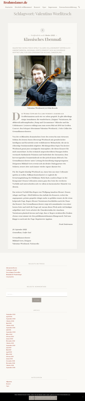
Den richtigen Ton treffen (13, 272)
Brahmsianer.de (15, 2)
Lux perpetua (10, 276)
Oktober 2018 (10, 365)
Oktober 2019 (10, 343)
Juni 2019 (8, 347)
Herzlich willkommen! (23, 7)
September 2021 (10, 327)
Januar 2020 (9, 338)
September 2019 (10, 345)
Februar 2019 (10, 356)
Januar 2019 (9, 358)
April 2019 (9, 352)
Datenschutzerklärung (68, 7)
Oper (44, 7)
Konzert (37, 7)
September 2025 (10, 314)
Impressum (52, 7)
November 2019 (10, 341)
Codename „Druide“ (11, 270)
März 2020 (9, 334)
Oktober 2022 (10, 321)
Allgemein (9, 381)
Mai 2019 (8, 350)
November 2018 (10, 363)
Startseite (9, 7)
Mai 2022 (8, 323)
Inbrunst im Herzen (11, 268)
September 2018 (10, 367)
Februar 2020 (10, 336)
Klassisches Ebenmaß (42, 39)
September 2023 (10, 318)
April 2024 (9, 316)
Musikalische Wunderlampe (14, 274)
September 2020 (11, 332)
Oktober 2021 (10, 325)
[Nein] (83, 397)
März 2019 (9, 354)
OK (32, 398)
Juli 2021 (8, 330)
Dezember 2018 (10, 361)
